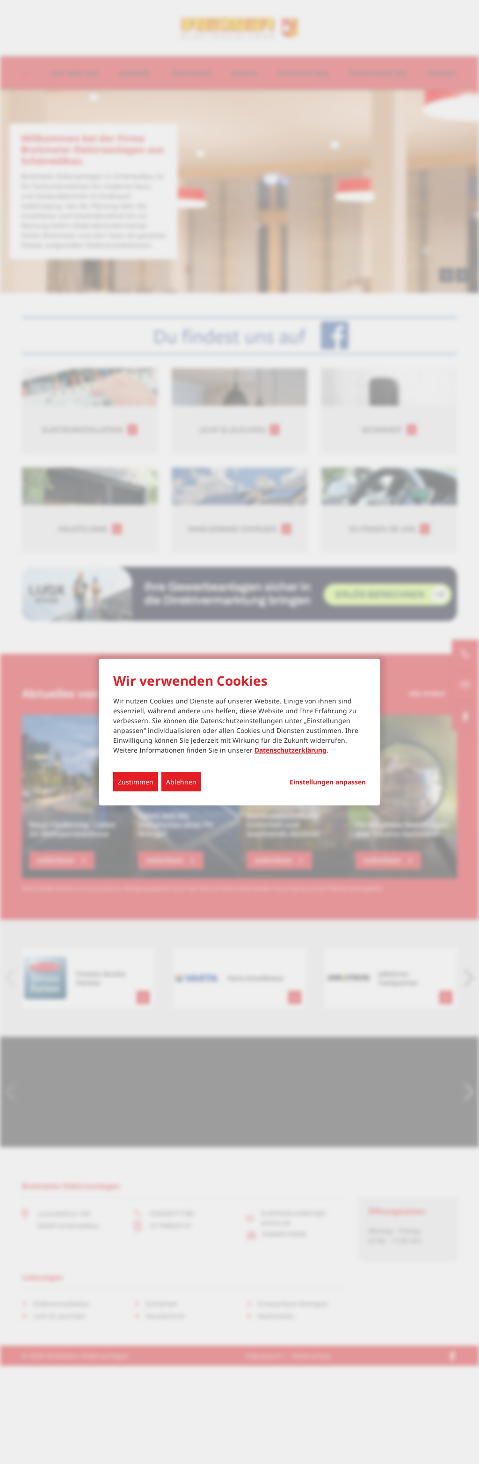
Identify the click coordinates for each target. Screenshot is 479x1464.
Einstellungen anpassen (328, 781)
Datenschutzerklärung (290, 749)
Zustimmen (135, 781)
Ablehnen (181, 781)
